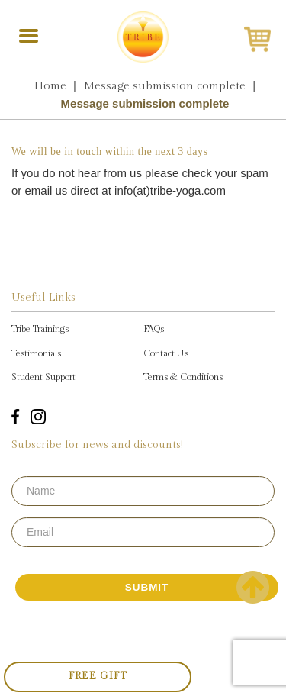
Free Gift (98, 676)
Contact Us (165, 353)
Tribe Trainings (40, 329)
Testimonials (36, 353)
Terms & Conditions (183, 377)
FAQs (153, 329)
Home (50, 85)
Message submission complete (164, 85)
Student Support (43, 377)
